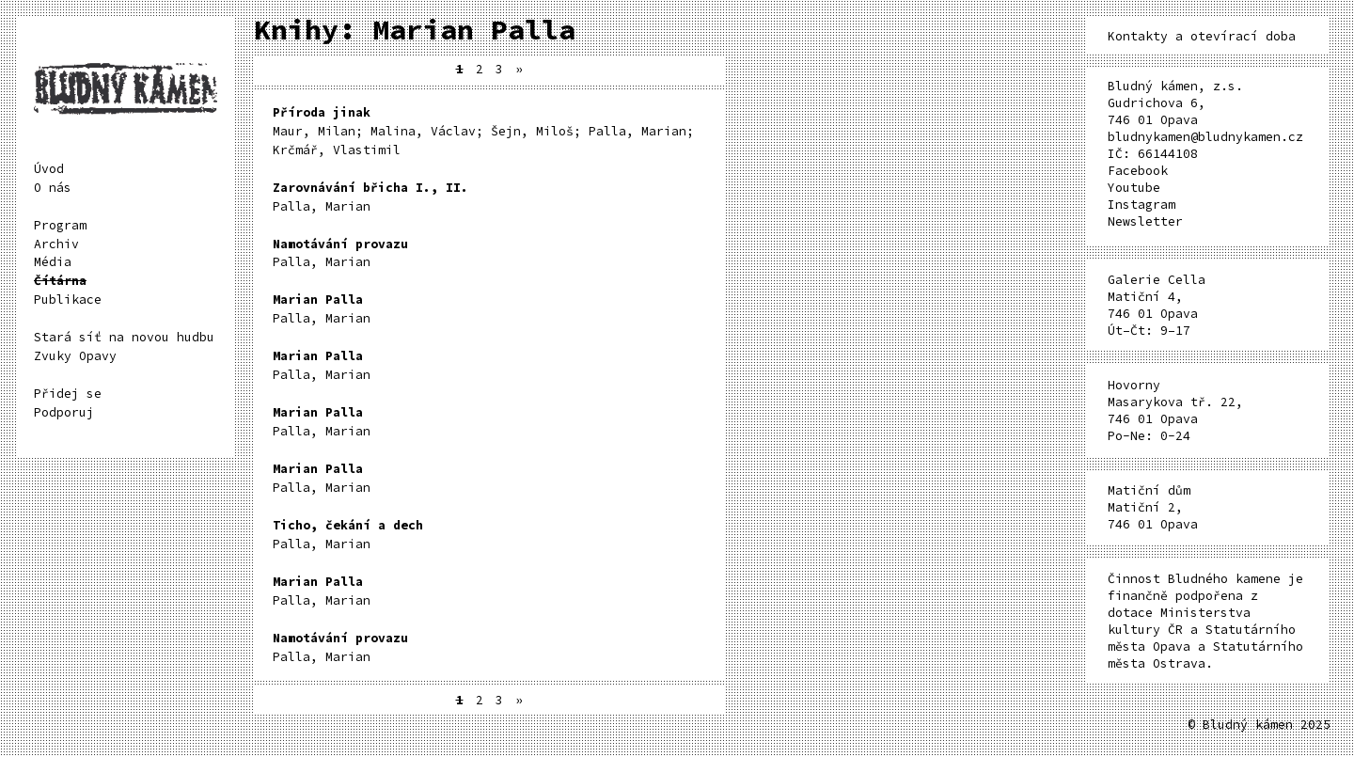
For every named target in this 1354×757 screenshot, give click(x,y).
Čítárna (60, 281)
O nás (52, 188)
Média (52, 262)
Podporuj (64, 412)
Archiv (56, 244)
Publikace (68, 300)
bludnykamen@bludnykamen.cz (1205, 137)
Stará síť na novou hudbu (124, 337)
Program (60, 225)
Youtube (1134, 188)
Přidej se (68, 394)
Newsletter (1145, 221)
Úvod (49, 169)
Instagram (1141, 205)
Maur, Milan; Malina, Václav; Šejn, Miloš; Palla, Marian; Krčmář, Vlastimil (483, 131)
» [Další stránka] (519, 69)
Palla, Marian (370, 197)
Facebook (1138, 171)
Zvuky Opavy (75, 356)
